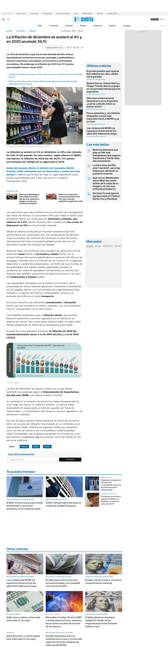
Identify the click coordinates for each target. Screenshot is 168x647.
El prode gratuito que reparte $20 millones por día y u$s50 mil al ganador (103, 74)
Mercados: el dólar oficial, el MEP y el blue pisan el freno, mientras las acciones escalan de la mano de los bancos (64, 622)
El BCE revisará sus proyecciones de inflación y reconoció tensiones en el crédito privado (24, 505)
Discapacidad (47, 13)
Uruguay (126, 25)
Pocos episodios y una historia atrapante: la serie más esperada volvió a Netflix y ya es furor (103, 117)
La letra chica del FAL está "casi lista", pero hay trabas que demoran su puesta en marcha (106, 169)
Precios (47, 446)
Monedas (89, 246)
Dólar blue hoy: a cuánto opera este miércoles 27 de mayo (23, 637)
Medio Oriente (87, 13)
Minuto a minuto (54, 614)
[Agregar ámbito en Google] (53, 48)
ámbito (9, 31)
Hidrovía (100, 13)
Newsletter (163, 25)
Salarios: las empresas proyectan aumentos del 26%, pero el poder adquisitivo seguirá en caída (70, 197)
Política (83, 25)
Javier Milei (34, 13)
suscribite (154, 19)
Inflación (32, 31)
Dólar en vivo (21, 13)
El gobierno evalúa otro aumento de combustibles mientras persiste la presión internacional (111, 485)
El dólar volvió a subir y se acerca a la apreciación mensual (103, 581)
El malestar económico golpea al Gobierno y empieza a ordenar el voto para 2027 (111, 500)
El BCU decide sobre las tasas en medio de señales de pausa (64, 504)
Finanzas (69, 25)
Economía (53, 25)
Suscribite (70, 459)
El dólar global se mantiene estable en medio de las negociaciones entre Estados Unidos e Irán (101, 622)
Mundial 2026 (111, 13)
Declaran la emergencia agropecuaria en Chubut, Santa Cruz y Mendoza (106, 196)
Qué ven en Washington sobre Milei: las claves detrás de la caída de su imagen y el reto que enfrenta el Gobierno (29, 199)
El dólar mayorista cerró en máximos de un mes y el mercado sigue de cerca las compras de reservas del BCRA (64, 640)
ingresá (162, 19)
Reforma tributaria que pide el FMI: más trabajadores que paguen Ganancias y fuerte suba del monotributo (107, 155)
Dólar (76, 13)
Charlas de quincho (63, 13)
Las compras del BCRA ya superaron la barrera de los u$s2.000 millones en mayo (102, 131)
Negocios (98, 25)
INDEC (36, 446)
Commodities (108, 246)
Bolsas (98, 246)
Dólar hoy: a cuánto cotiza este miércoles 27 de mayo (23, 619)
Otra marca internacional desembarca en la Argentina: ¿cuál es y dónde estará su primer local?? (102, 102)
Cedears (117, 246)
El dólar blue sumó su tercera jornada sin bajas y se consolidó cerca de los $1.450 (63, 583)
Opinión (112, 25)
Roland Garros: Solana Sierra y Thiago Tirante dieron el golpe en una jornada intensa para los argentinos (104, 87)
